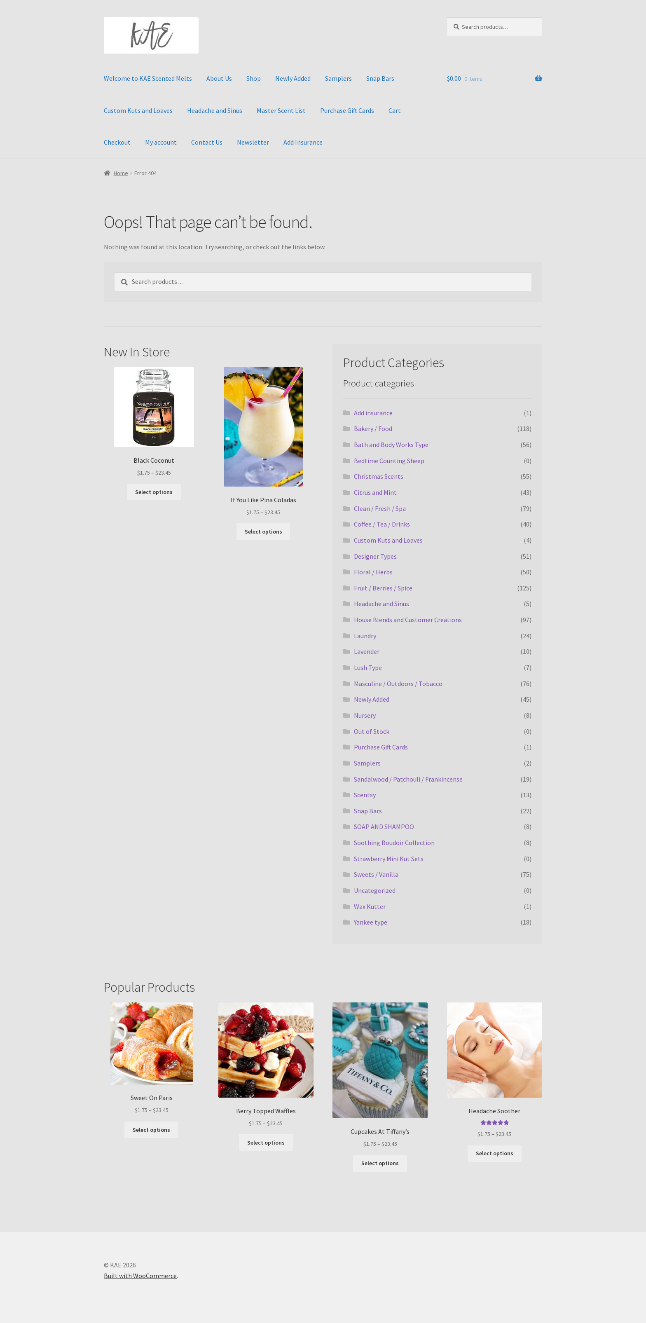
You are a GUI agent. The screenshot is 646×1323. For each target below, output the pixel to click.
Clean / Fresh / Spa (380, 508)
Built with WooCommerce (140, 1275)
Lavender (366, 651)
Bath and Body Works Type (391, 444)
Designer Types (375, 556)
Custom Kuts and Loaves (138, 110)
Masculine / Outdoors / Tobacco (398, 683)
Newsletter (253, 142)
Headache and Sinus (214, 110)
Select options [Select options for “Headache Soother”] (494, 1153)
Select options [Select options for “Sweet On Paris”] (151, 1129)
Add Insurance (303, 142)
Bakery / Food (373, 428)
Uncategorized (375, 890)
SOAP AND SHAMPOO (384, 826)
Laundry (365, 636)
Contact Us (206, 142)
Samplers (338, 78)
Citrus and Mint (375, 492)
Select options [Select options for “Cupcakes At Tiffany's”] (380, 1163)
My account (161, 142)
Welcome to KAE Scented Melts (148, 78)
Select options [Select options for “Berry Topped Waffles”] (266, 1142)
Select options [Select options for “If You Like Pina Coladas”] (263, 531)
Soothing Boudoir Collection (394, 842)
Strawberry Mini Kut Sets (389, 859)
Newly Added (293, 78)
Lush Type (368, 667)
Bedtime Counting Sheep (389, 461)
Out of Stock (371, 731)
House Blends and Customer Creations (408, 620)
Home (121, 173)
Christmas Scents (378, 476)
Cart (395, 110)
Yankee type (370, 922)
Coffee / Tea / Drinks (382, 524)
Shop (253, 78)
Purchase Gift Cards (347, 110)
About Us (219, 78)
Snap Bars (380, 78)
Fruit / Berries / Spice (383, 588)
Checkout (117, 142)
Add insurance (373, 413)
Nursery (365, 715)
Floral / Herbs (373, 572)
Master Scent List (281, 110)
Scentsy (365, 795)
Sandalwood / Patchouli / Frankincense (408, 779)
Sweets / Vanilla (376, 874)
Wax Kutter (370, 906)
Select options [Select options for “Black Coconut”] (154, 492)
